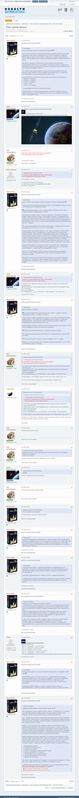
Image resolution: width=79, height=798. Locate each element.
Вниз (7, 35)
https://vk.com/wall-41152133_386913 (30, 194)
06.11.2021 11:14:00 (25, 299)
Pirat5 (8, 637)
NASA (49, 74)
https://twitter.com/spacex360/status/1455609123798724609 (36, 109)
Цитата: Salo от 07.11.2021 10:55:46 (33, 510)
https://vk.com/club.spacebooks (28, 101)
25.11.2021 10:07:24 (25, 661)
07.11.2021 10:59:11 (25, 447)
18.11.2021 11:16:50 (25, 593)
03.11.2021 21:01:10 (25, 150)
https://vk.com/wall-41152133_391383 (30, 664)
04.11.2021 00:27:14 (25, 169)
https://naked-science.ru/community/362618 (32, 596)
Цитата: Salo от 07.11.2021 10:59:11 (33, 470)
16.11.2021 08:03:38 (25, 529)
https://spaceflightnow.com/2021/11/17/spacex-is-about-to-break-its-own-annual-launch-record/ (48, 654)
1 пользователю (24, 549)
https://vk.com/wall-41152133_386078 (30, 43)
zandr (8, 106)
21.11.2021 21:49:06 (25, 637)
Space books (10, 40)
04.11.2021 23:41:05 (25, 274)
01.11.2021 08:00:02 (25, 40)
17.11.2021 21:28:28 (25, 557)
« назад (66, 31)
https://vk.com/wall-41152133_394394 (30, 700)
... (19, 35)
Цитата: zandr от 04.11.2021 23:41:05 (33, 357)
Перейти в (47, 787)
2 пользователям (24, 98)
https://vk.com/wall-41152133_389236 (30, 532)
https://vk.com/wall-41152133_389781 (30, 560)
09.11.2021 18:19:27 (25, 467)
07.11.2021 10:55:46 (25, 427)
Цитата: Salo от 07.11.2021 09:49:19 (33, 392)
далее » (71, 31)
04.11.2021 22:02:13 (25, 191)
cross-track (10, 389)
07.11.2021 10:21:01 (25, 388)
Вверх (7, 781)
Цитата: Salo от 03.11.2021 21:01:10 (33, 173)
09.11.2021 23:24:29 (25, 506)
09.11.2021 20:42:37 (25, 487)
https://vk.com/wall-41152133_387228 (30, 302)
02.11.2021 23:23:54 (25, 106)
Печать (71, 35)
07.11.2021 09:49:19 (25, 353)
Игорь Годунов (11, 169)
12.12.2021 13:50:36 (25, 698)
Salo (50, 23)
